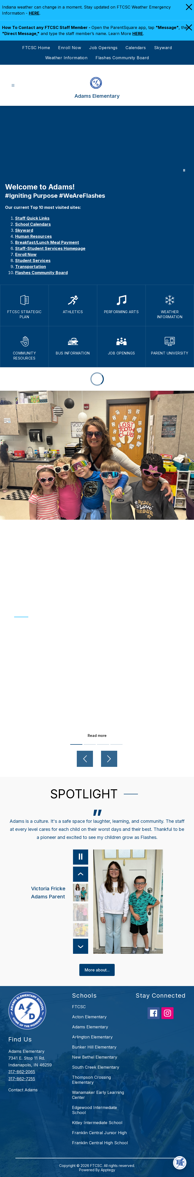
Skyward (163, 47)
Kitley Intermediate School (97, 1122)
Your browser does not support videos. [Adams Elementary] (97, 141)
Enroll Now (69, 47)
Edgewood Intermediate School (94, 1110)
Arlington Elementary (92, 1036)
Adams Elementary (90, 1026)
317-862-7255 (21, 1078)
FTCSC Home (36, 47)
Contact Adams (23, 1089)
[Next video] (109, 759)
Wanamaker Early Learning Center (98, 1095)
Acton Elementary (89, 1016)
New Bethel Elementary (94, 1057)
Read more (97, 735)
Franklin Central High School (100, 1142)
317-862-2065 (21, 1071)
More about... (97, 969)
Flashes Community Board (122, 57)
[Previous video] (85, 759)
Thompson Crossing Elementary (91, 1080)
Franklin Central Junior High (99, 1132)
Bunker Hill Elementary (94, 1047)
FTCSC (79, 1006)
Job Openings (103, 47)
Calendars (136, 47)
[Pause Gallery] (184, 170)
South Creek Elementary (95, 1067)
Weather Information (66, 57)
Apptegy (108, 1170)
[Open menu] (13, 85)
